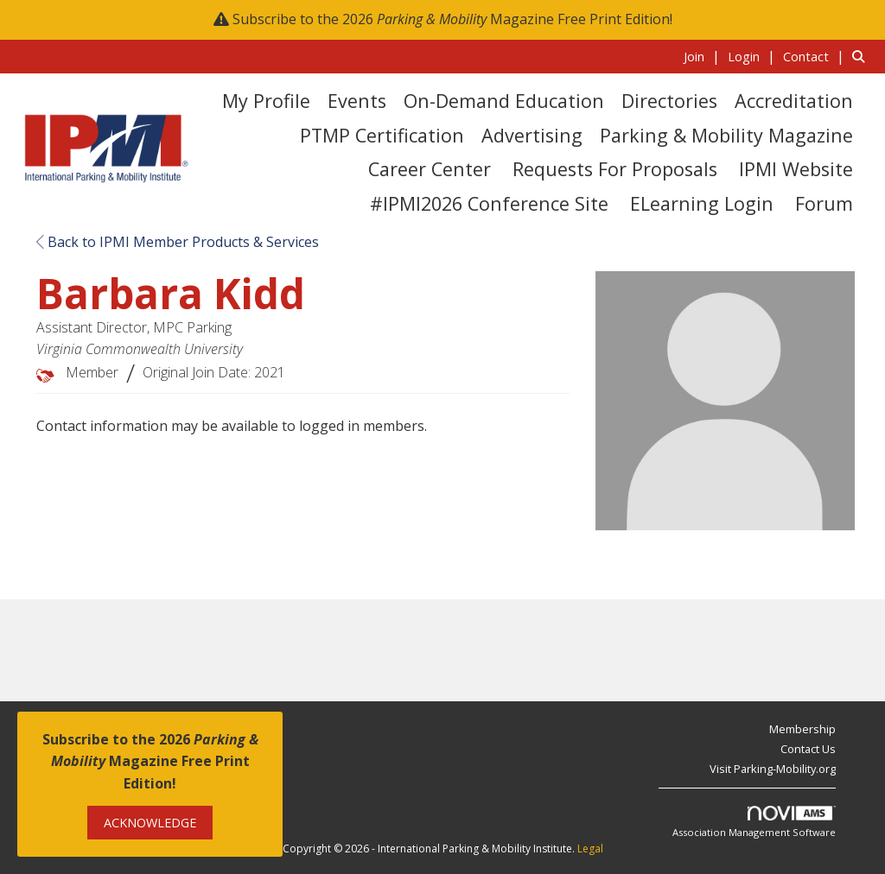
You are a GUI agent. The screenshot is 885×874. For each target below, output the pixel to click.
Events (357, 100)
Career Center (429, 168)
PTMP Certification (382, 135)
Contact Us (808, 749)
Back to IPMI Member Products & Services (177, 241)
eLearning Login (702, 203)
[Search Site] (862, 56)
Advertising (532, 135)
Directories (669, 100)
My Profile (266, 100)
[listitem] (704, 56)
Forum (824, 203)
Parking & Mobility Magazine (726, 135)
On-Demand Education (504, 100)
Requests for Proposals (615, 168)
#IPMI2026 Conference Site (489, 203)
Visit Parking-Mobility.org (773, 768)
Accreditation (794, 100)
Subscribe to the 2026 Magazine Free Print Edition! (452, 19)
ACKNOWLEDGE (150, 822)
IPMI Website (796, 168)
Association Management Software (754, 822)
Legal (590, 848)
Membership (802, 729)
